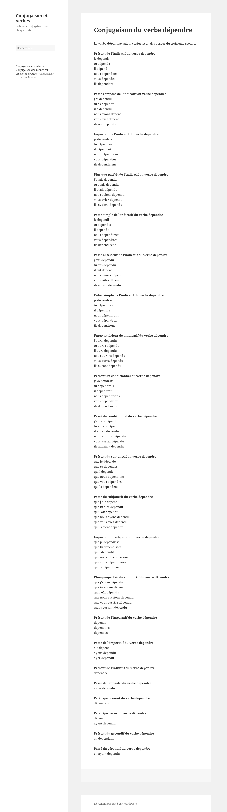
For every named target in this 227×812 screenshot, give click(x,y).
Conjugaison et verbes (32, 18)
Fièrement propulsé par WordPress (115, 803)
